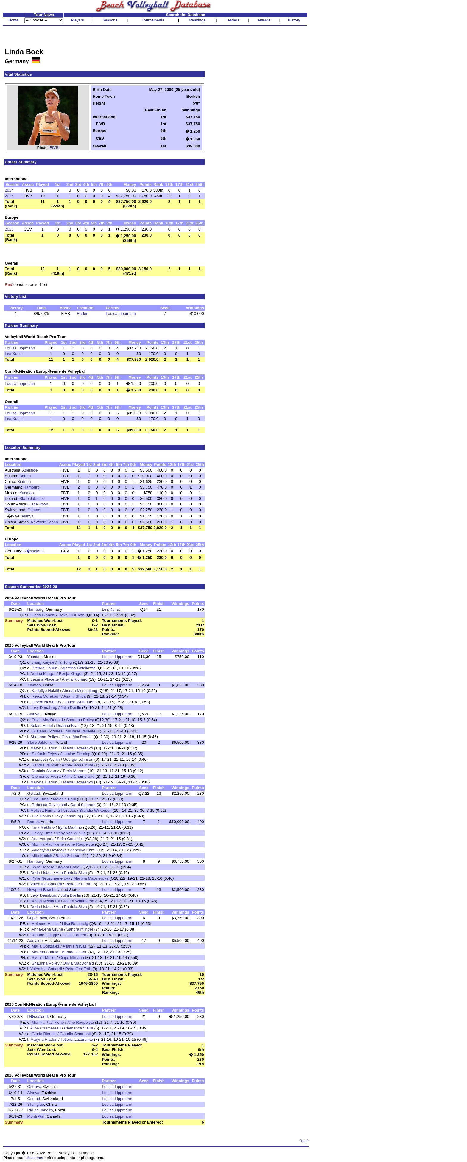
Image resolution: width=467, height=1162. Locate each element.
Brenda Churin (44, 668)
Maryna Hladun (43, 748)
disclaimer (34, 1157)
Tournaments (153, 20)
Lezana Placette (44, 679)
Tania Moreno (75, 771)
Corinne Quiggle (44, 935)
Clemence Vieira (46, 776)
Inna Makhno (43, 827)
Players (77, 20)
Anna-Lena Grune (77, 765)
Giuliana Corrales (47, 731)
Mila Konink (42, 855)
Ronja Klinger (70, 673)
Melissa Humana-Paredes (53, 810)
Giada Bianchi (42, 615)
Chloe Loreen (74, 935)
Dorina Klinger (42, 673)
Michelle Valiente (80, 731)
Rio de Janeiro (40, 1110)
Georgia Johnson (78, 759)
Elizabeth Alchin (46, 759)
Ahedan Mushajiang (79, 690)
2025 (9, 196)
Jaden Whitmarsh (80, 702)
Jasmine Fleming (75, 754)
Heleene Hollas (45, 923)
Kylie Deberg (43, 867)
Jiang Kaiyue (43, 662)
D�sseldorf (33, 551)
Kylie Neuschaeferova (51, 878)
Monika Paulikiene (48, 844)
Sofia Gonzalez (70, 838)
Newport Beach (44, 522)
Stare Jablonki (31, 498)
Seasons (110, 20)
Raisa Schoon (67, 855)
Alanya (27, 516)
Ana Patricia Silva (71, 872)
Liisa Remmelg (75, 923)
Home (13, 20)
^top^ (304, 1140)
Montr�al (35, 1116)
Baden (82, 313)
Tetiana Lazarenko (76, 748)
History (294, 20)
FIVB (54, 147)
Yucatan (26, 493)
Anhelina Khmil (83, 850)
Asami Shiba (74, 696)
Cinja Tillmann (71, 957)
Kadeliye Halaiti (45, 690)
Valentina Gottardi (46, 884)
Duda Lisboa (41, 872)
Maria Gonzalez (45, 946)
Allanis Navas (75, 946)
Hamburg (31, 487)
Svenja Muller (44, 957)
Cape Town (38, 504)
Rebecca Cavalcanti (49, 804)
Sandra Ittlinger (45, 765)
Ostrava (34, 1086)
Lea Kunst (14, 353)
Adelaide (30, 470)
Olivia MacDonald (47, 720)
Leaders (232, 20)
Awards (264, 20)
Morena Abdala (45, 952)
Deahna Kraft (68, 725)
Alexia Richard (75, 679)
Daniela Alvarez (45, 771)
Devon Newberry (46, 702)
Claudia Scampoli (75, 1034)
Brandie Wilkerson (95, 810)
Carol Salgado (82, 804)
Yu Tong (65, 662)
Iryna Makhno (70, 827)
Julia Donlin (70, 707)
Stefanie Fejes (44, 754)
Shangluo (35, 1104)
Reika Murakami (46, 696)
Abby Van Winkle (71, 833)
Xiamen (24, 481)
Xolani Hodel (41, 725)
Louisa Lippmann (121, 313)
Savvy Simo (42, 833)
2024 (9, 190)
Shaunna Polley (80, 720)
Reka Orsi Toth (71, 615)
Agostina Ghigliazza (78, 668)
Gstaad (33, 510)
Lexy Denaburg (43, 707)
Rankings (197, 20)
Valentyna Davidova (49, 850)
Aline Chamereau (79, 776)
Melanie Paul (64, 799)
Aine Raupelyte (80, 844)
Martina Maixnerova (91, 878)
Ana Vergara (43, 838)
